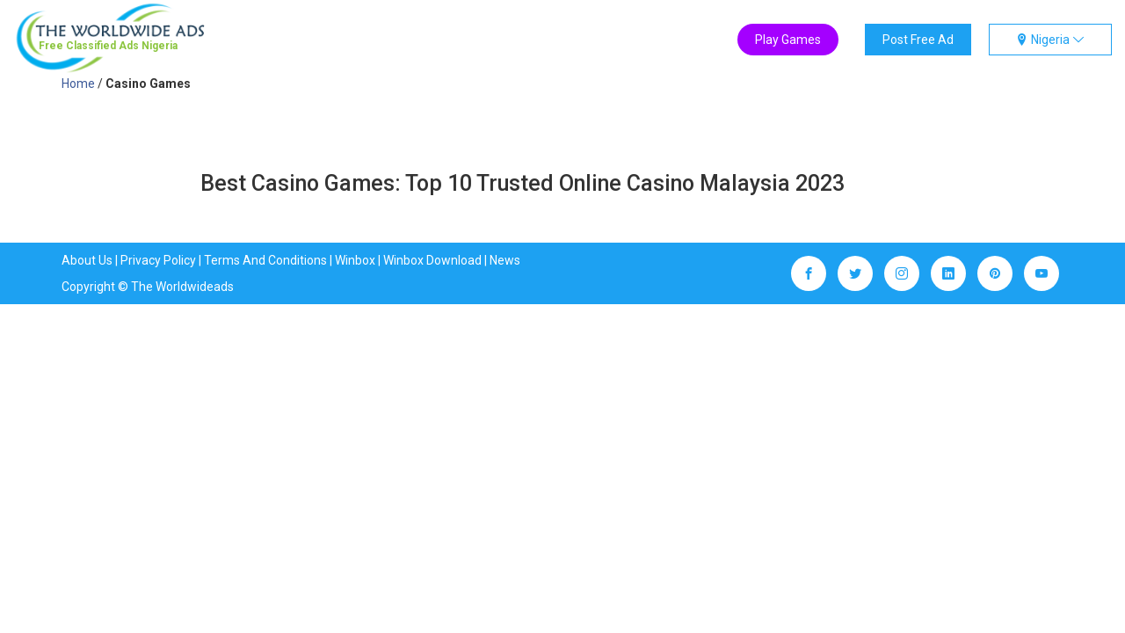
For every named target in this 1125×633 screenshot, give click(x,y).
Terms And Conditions (265, 260)
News (505, 260)
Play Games (788, 40)
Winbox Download (432, 260)
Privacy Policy (158, 260)
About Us (87, 260)
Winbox (355, 260)
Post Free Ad (918, 40)
